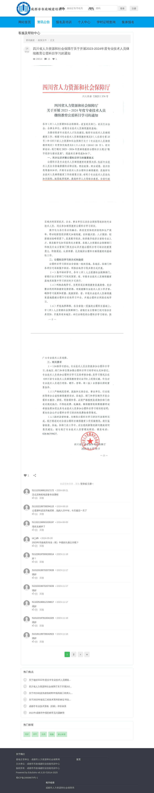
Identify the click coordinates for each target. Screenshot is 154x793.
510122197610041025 (43, 618)
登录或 (83, 484)
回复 (42, 498)
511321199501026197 (43, 522)
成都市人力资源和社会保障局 (60, 787)
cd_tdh (35, 538)
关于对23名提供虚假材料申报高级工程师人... (51, 693)
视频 (52, 734)
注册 (134, 8)
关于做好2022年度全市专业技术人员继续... (50, 680)
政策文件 (42, 40)
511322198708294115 (43, 506)
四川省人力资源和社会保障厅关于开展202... (50, 686)
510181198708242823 (43, 634)
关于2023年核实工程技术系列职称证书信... (50, 699)
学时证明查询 (106, 22)
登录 (122, 8)
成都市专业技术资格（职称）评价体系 (47, 706)
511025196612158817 (43, 602)
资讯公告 (43, 22)
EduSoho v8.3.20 (36, 772)
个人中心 (84, 22)
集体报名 (128, 22)
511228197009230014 (43, 554)
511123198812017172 (43, 490)
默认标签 (61, 734)
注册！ (90, 484)
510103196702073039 (43, 570)
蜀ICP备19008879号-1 (27, 777)
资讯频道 (30, 40)
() (35, 498)
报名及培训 (64, 22)
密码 (91, 8)
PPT (35, 734)
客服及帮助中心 (29, 33)
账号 (62, 8)
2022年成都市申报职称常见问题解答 (47, 713)
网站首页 (24, 22)
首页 (78, 759)
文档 (43, 734)
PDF (27, 734)
